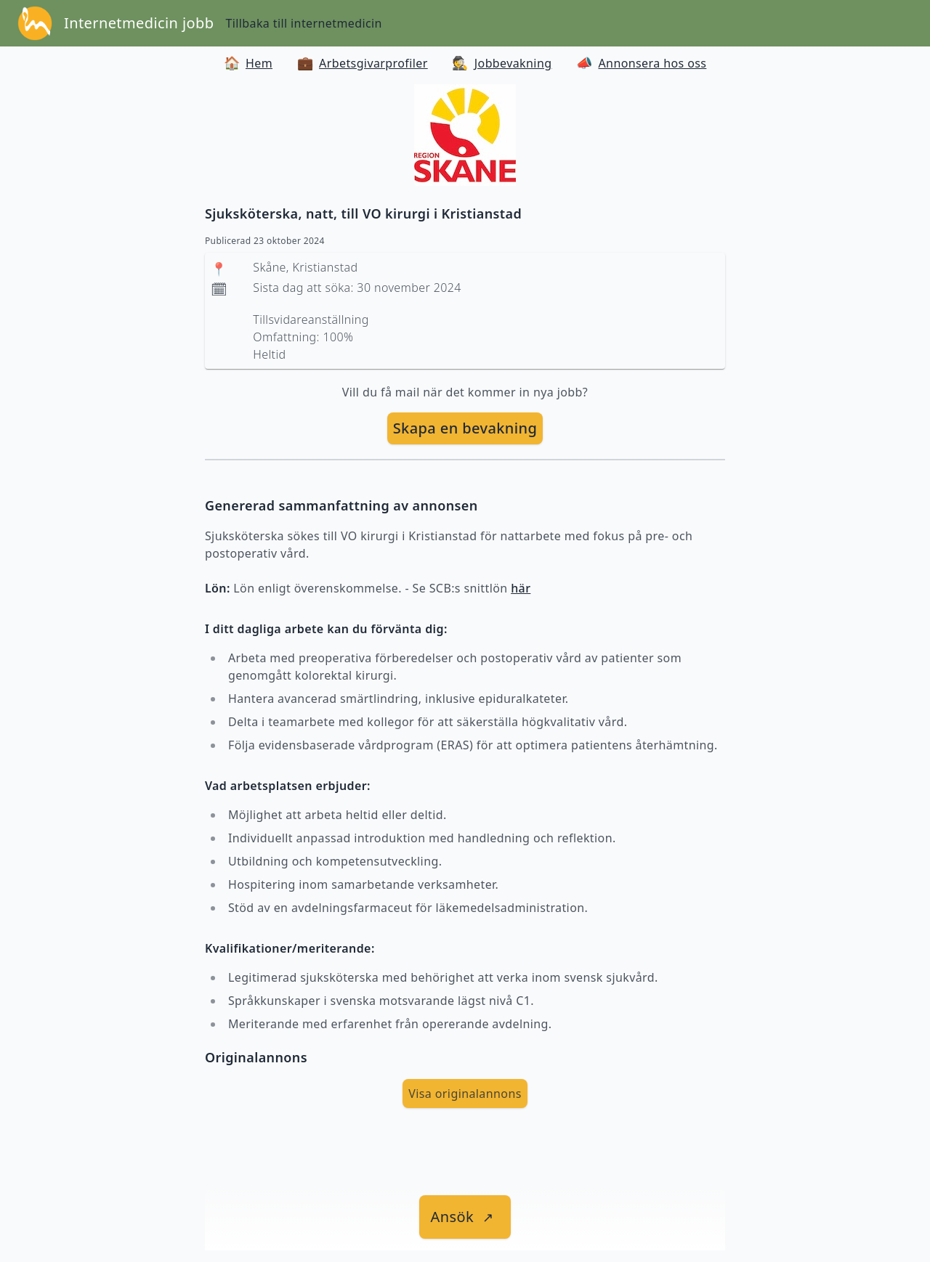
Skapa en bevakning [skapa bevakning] (465, 428)
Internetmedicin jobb (139, 23)
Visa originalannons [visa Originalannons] (465, 1094)
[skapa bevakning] (465, 428)
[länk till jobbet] (465, 1217)
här (520, 588)
